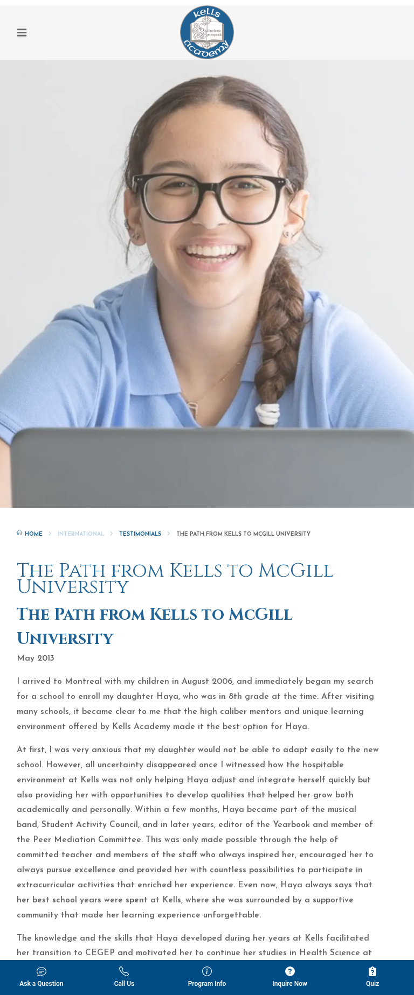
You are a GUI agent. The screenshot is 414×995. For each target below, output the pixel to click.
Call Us (124, 976)
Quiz (372, 976)
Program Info (207, 976)
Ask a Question (41, 976)
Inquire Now (289, 976)
